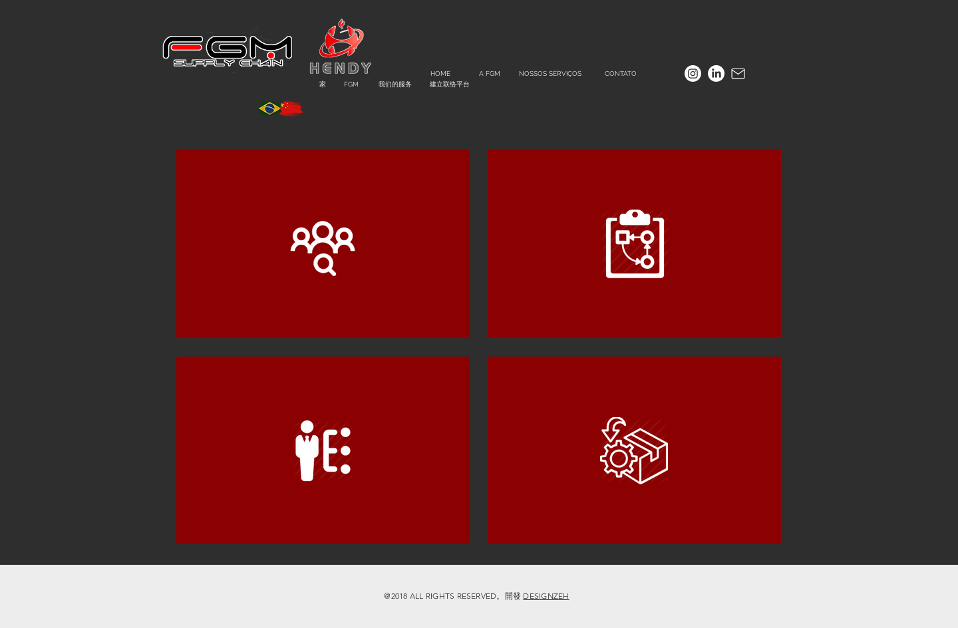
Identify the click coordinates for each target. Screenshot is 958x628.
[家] (322, 84)
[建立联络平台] (449, 84)
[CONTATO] (620, 73)
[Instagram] (693, 73)
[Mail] (738, 73)
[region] (323, 243)
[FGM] (351, 84)
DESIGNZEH (546, 596)
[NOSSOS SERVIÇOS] (550, 73)
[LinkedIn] (716, 73)
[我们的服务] (395, 84)
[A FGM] (489, 73)
